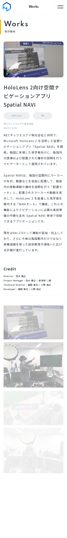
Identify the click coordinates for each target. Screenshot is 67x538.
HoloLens (17, 116)
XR (42, 116)
